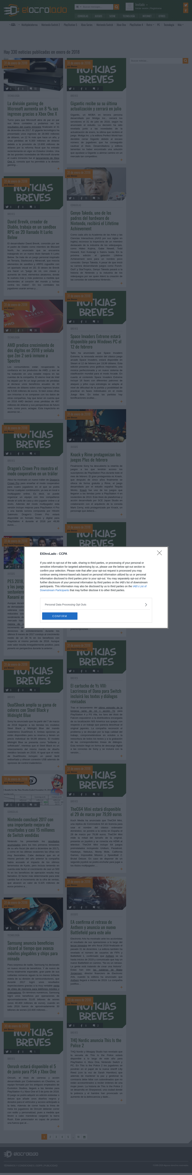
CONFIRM (59, 615)
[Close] (160, 554)
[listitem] (96, 605)
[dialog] (96, 587)
